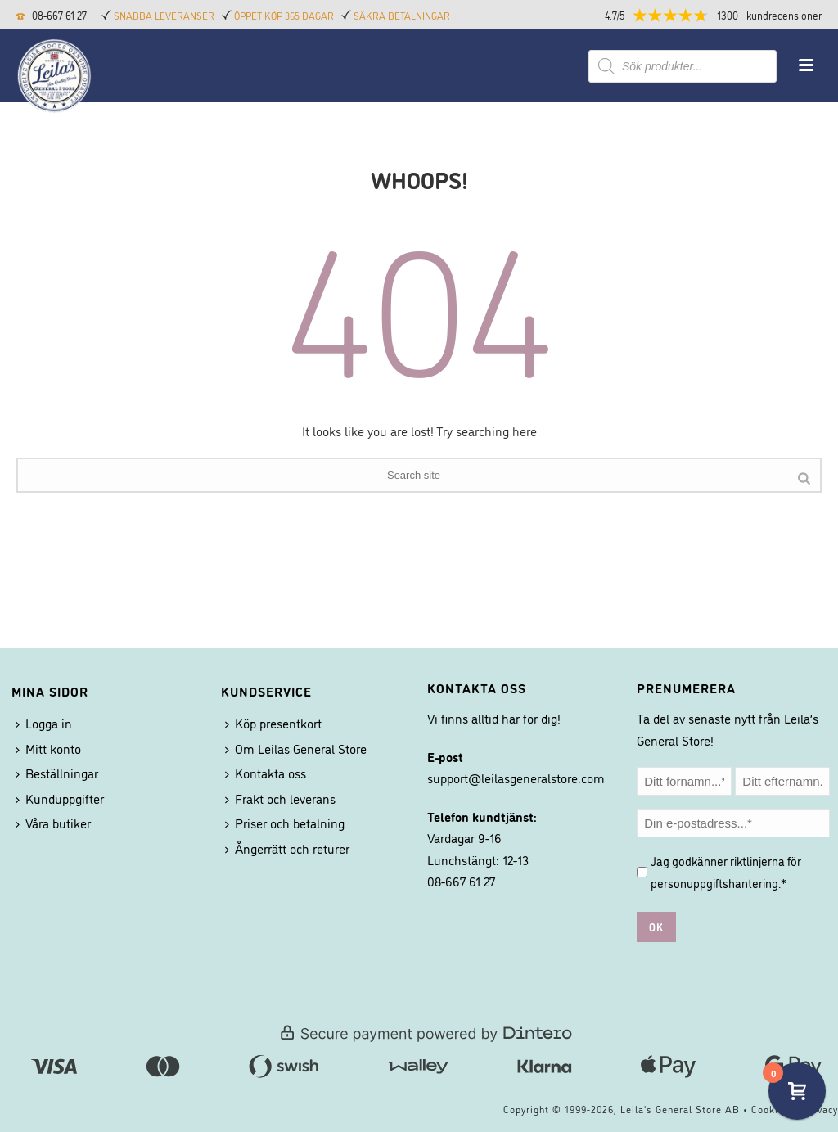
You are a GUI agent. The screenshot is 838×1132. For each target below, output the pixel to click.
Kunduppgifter (60, 798)
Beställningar (57, 773)
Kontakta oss (265, 773)
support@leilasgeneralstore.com (516, 778)
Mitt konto (48, 748)
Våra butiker (53, 823)
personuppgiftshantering (714, 882)
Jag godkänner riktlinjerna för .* (726, 871)
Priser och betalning (285, 823)
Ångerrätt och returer (287, 848)
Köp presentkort (273, 723)
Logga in (44, 723)
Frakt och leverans (280, 798)
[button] (727, 15)
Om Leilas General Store (296, 748)
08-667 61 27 (59, 14)
